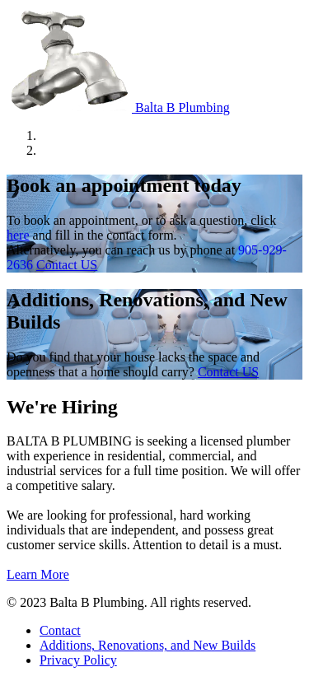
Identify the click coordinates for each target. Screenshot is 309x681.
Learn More (38, 574)
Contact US (66, 265)
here (18, 235)
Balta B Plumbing (118, 107)
